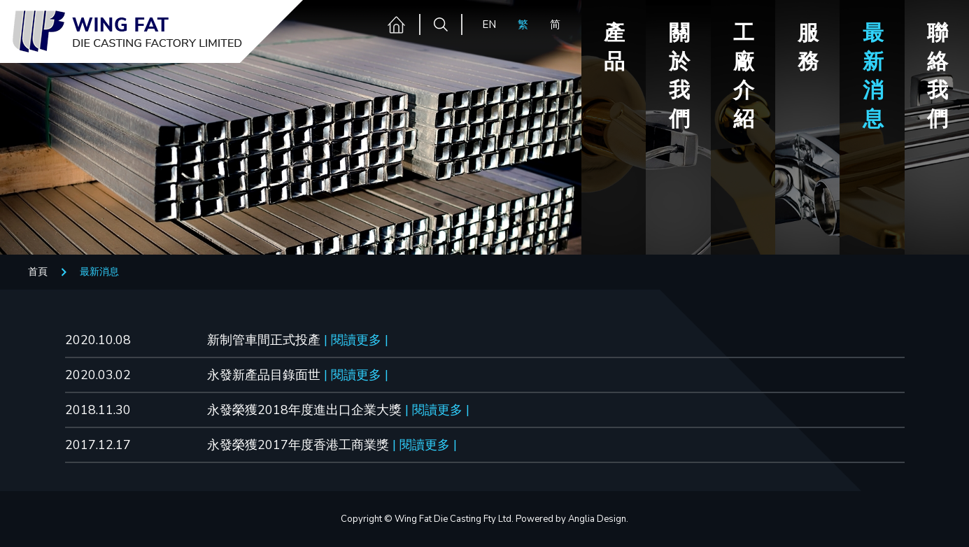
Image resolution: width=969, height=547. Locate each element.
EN (489, 24)
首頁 (38, 271)
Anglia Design (597, 519)
